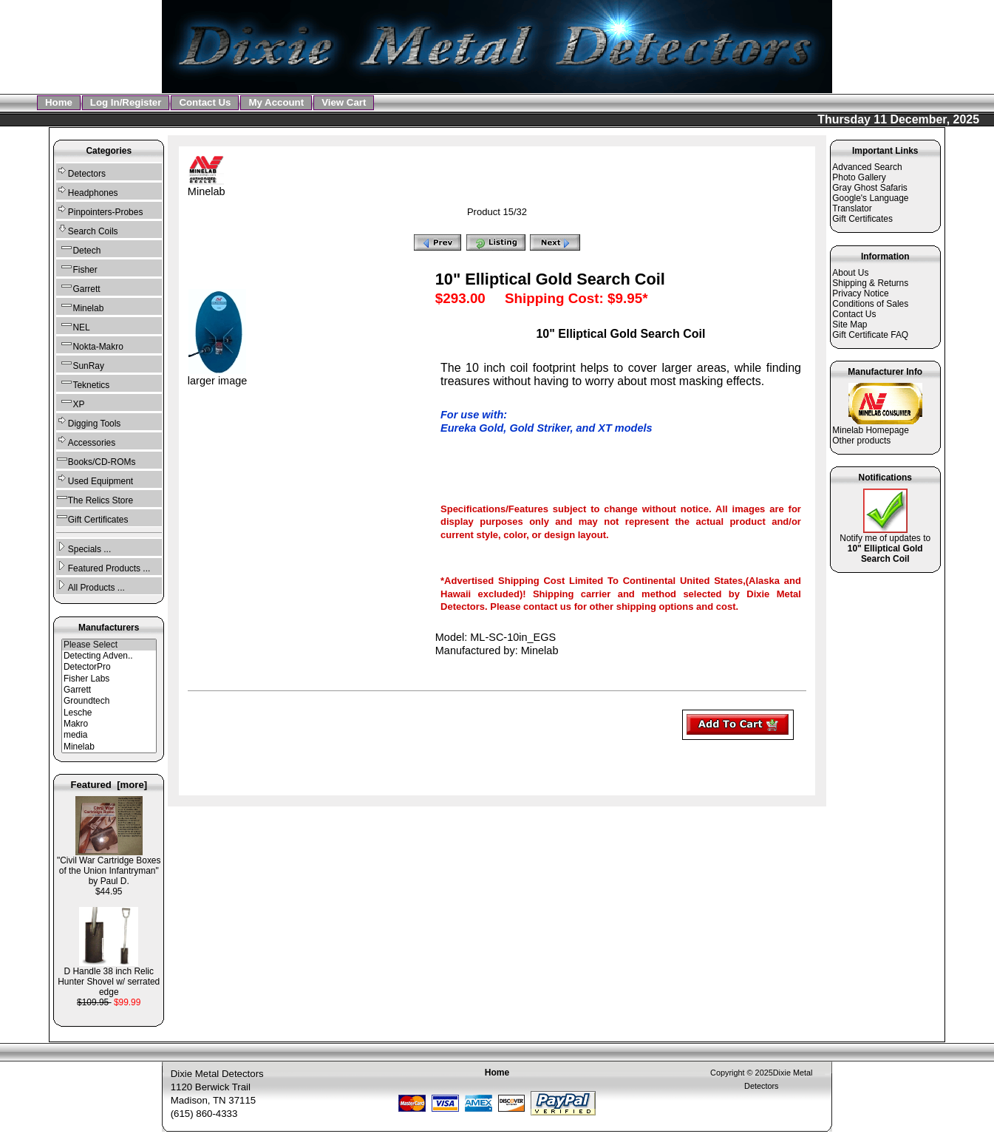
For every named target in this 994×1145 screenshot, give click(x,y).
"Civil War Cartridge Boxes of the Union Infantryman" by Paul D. (108, 866)
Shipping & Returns (870, 283)
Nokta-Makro (89, 345)
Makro (109, 724)
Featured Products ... (103, 567)
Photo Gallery (858, 177)
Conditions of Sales (870, 304)
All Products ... (90, 586)
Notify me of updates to (885, 544)
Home (58, 102)
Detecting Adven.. (109, 656)
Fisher (77, 268)
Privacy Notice (860, 293)
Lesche (109, 712)
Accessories (85, 441)
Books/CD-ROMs (96, 460)
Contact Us (205, 102)
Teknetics (82, 383)
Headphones (87, 191)
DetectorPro (109, 667)
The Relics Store (94, 499)
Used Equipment (94, 479)
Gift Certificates (92, 518)
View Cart (343, 102)
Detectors (81, 172)
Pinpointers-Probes (99, 210)
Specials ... (83, 547)
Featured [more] (108, 784)
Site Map (849, 324)
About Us (850, 273)
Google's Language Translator (870, 203)
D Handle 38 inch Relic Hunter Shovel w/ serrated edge (109, 977)
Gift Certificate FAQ (870, 335)
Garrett (78, 287)
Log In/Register (126, 102)
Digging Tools (88, 422)
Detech (78, 249)
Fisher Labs (109, 678)
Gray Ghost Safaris (870, 188)
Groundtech (109, 701)
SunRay (80, 364)
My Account (276, 102)
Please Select (109, 644)
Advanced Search (867, 167)
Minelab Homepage (870, 430)
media (109, 735)
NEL (73, 326)
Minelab (109, 746)
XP (70, 402)
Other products (861, 440)
